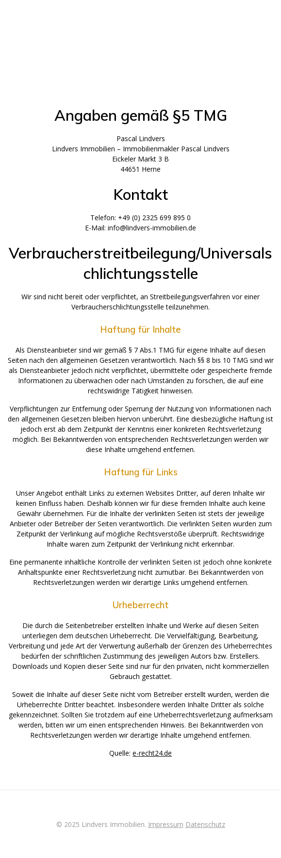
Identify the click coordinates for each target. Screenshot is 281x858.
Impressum (165, 824)
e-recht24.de (152, 753)
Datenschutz (205, 824)
